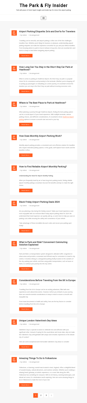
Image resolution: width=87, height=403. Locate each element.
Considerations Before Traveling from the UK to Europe (45, 272)
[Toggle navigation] (43, 17)
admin (23, 34)
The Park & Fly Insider (43, 5)
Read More (25, 54)
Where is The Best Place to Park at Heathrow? (41, 101)
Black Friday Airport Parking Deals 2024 (38, 198)
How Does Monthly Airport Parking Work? (39, 133)
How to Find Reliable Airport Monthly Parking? (41, 163)
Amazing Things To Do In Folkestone (36, 348)
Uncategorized (33, 34)
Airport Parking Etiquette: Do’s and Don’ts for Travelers (45, 31)
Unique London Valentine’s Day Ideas (36, 311)
